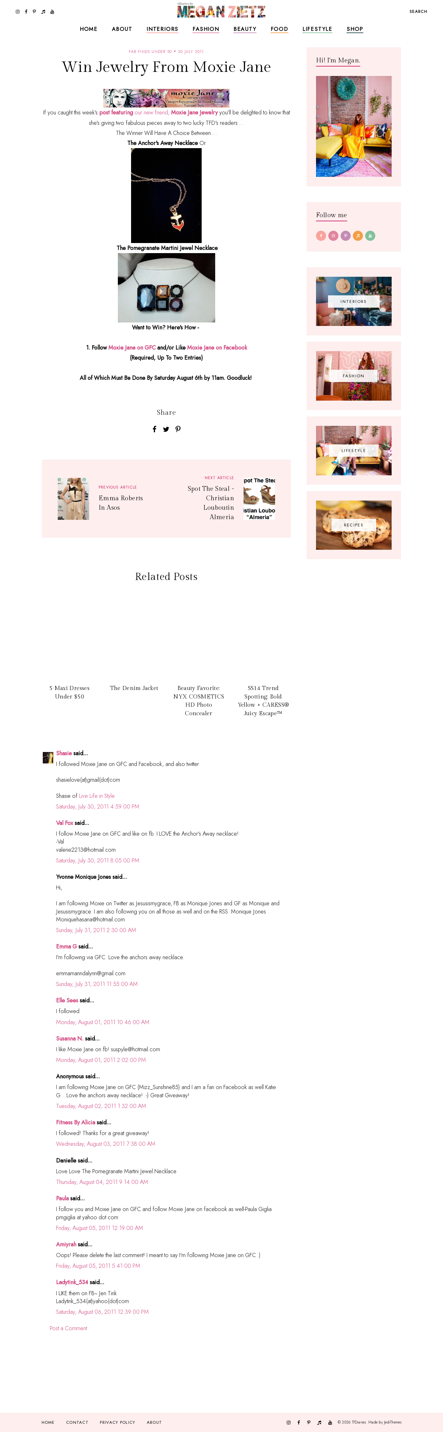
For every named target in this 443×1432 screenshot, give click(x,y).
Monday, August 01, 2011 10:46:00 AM (102, 1022)
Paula (62, 1198)
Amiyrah (66, 1244)
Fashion (206, 29)
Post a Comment (68, 1328)
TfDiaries (359, 1422)
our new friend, (158, 112)
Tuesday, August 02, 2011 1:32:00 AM (101, 1106)
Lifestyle (317, 29)
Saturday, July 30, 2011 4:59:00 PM (97, 807)
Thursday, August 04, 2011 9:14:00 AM (102, 1182)
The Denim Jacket (134, 688)
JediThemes (392, 1422)
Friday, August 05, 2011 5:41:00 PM (98, 1266)
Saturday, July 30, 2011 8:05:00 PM (97, 860)
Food (279, 29)
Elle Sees (67, 1000)
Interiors (162, 29)
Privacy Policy (117, 1422)
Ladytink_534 (72, 1282)
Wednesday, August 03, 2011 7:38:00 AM (105, 1144)
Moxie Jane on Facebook (217, 348)
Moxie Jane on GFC (132, 348)
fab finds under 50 (150, 52)
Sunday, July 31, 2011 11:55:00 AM (97, 984)
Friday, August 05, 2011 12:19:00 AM (99, 1228)
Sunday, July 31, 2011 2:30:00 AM (96, 930)
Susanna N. (69, 1039)
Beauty (244, 29)
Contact (77, 1422)
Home (89, 29)
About (122, 29)
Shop (355, 29)
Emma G (66, 946)
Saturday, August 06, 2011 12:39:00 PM (102, 1312)
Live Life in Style (97, 796)
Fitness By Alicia (75, 1122)
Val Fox (64, 823)
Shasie (64, 753)
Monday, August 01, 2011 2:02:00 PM (101, 1060)
